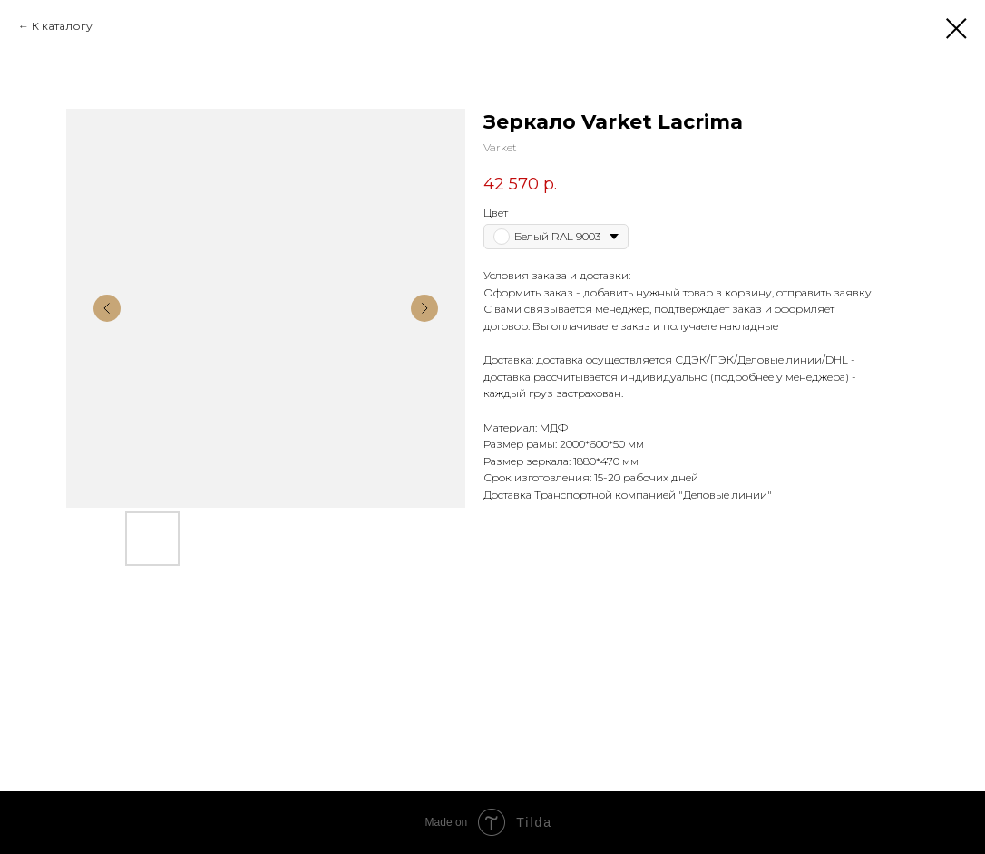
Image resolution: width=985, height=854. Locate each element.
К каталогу (62, 26)
